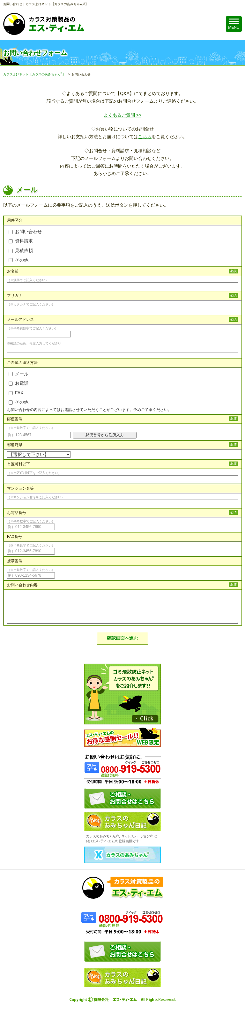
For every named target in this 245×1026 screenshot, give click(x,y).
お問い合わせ (25, 231)
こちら (145, 136)
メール (18, 373)
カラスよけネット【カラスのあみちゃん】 (34, 74)
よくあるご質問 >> (122, 115)
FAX (16, 392)
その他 (18, 260)
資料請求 (21, 240)
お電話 (18, 383)
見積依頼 (21, 250)
